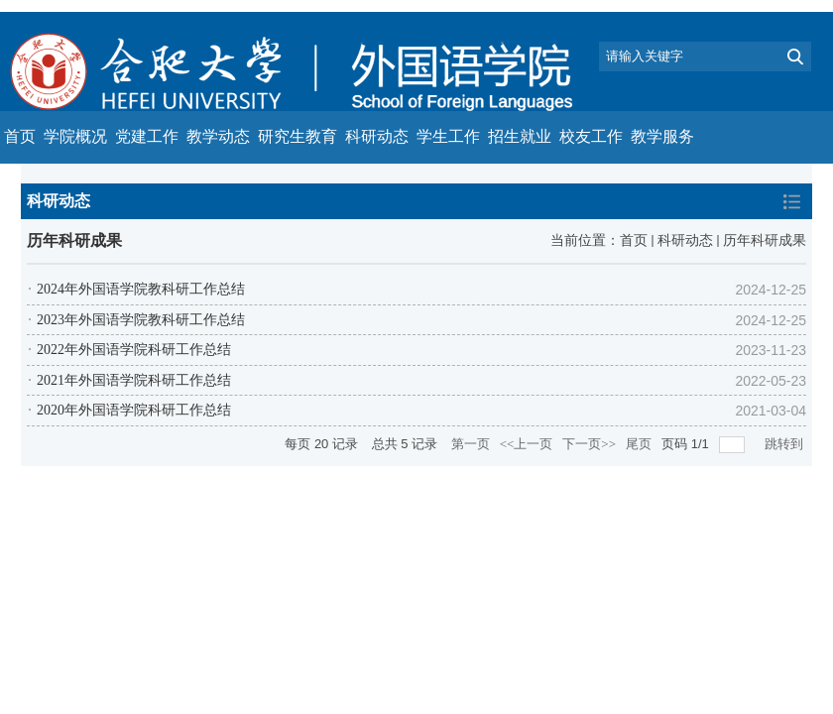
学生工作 (448, 136)
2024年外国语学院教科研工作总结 (141, 289)
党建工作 (146, 136)
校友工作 (591, 136)
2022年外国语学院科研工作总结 (134, 349)
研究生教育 (297, 136)
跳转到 (785, 443)
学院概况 (75, 136)
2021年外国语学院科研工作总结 (134, 380)
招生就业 (519, 136)
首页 (20, 136)
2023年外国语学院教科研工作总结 (141, 319)
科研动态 (377, 136)
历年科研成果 (764, 240)
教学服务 (662, 136)
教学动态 (218, 136)
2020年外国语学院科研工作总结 (134, 410)
